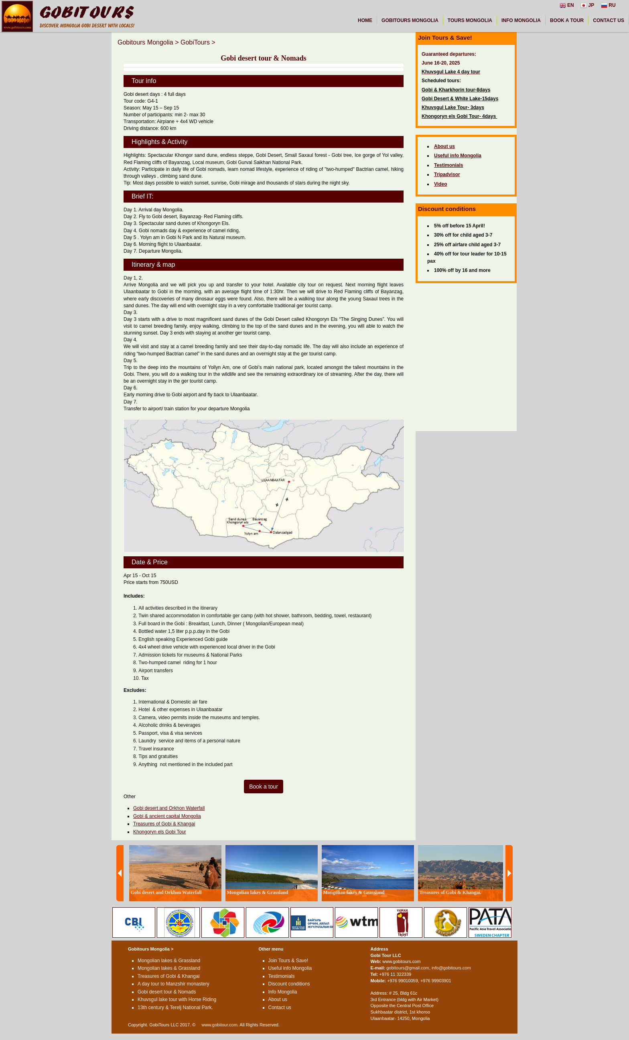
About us (277, 999)
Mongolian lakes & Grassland (169, 960)
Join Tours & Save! (288, 960)
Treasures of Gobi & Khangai (164, 824)
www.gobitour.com (219, 1024)
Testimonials (281, 976)
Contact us (279, 1007)
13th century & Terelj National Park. (175, 1007)
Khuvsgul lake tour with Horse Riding (177, 999)
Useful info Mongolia (290, 968)
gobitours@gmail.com (407, 967)
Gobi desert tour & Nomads (167, 992)
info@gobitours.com (451, 967)
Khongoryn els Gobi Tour (159, 832)
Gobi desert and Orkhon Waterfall (169, 808)
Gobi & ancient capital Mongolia (167, 816)
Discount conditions (289, 984)
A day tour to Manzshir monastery (173, 984)
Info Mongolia (282, 992)
